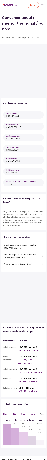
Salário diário (11, 159)
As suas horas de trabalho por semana (21, 181)
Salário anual (11, 113)
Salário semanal (12, 147)
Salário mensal (12, 125)
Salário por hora (12, 170)
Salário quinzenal (13, 136)
